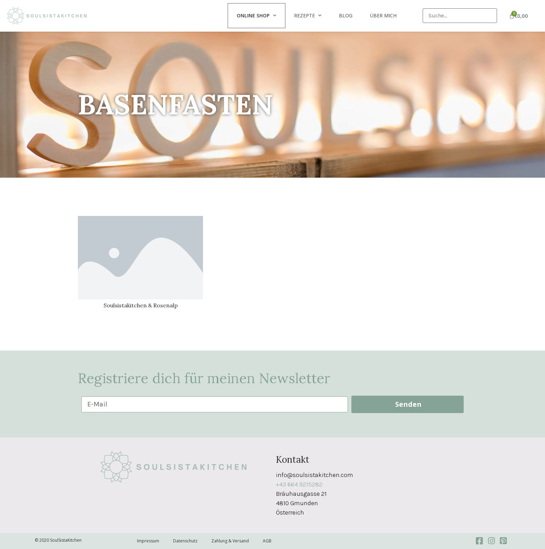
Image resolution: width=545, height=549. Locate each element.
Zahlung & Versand (230, 541)
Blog (345, 15)
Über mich (383, 15)
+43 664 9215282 (299, 484)
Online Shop (256, 15)
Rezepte (308, 15)
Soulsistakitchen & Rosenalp (141, 305)
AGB (267, 541)
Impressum (148, 541)
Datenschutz (185, 541)
